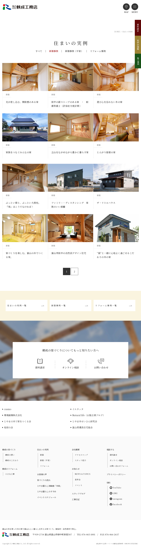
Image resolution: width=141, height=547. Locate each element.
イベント (78, 485)
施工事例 (138, 61)
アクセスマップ (81, 455)
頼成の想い (10, 455)
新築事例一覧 (58, 305)
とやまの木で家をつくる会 (17, 421)
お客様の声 (42, 474)
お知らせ (75, 468)
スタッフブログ (78, 493)
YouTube (115, 487)
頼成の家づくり (9, 449)
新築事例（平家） (74, 51)
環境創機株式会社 (13, 415)
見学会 (77, 479)
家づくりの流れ (44, 480)
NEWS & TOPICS (82, 474)
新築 (42, 455)
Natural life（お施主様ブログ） (88, 415)
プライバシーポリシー (116, 474)
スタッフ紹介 (80, 460)
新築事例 (53, 51)
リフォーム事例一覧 (106, 305)
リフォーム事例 (98, 51)
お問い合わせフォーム (119, 466)
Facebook (116, 504)
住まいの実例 (43, 449)
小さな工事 (10, 474)
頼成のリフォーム (9, 468)
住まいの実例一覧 (17, 305)
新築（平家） (45, 460)
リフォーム (44, 466)
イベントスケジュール (46, 497)
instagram (116, 499)
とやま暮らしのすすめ (46, 491)
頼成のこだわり (11, 460)
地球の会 (8, 427)
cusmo (7, 409)
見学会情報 (137, 45)
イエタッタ (77, 409)
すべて (38, 51)
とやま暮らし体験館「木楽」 (49, 485)
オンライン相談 (116, 460)
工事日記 (75, 499)
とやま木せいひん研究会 (84, 421)
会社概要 (75, 449)
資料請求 (137, 28)
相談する (110, 449)
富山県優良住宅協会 (82, 427)
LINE (113, 493)
